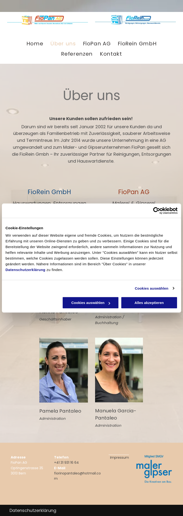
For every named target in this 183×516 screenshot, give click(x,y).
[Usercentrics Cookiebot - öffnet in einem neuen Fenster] (157, 210)
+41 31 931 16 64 (66, 462)
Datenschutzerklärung (25, 270)
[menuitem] (35, 43)
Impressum (119, 457)
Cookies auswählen (151, 288)
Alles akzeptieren (149, 303)
